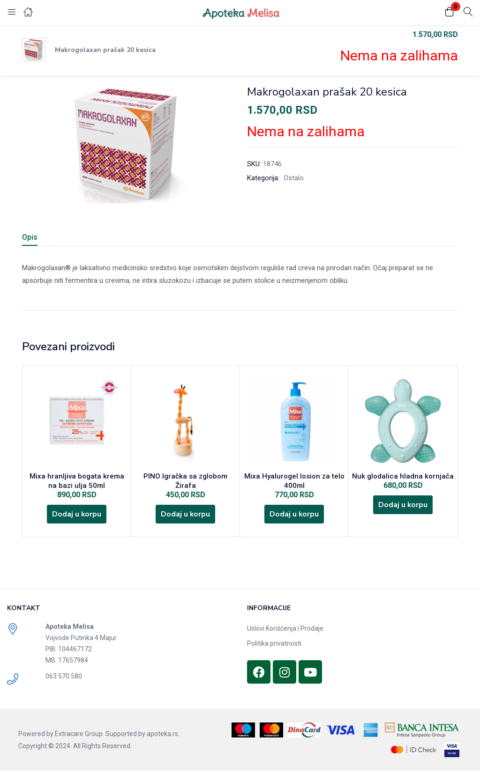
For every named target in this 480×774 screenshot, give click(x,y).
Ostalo (294, 178)
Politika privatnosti (274, 646)
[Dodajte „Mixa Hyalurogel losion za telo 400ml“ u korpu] (294, 516)
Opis (30, 237)
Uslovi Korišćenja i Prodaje (285, 631)
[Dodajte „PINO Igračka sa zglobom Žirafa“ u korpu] (186, 507)
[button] (449, 12)
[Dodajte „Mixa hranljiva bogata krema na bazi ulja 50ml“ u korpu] (77, 516)
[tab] (41, 238)
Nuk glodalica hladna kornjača (403, 477)
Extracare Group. (79, 737)
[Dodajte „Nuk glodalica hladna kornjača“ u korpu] (403, 507)
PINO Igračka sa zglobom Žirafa (185, 477)
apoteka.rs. (163, 737)
